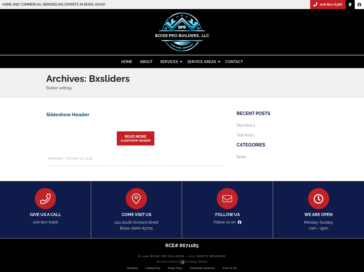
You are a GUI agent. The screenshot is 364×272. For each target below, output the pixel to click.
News (241, 157)
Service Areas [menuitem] (201, 62)
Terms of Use (229, 268)
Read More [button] (135, 138)
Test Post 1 (246, 135)
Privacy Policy (175, 268)
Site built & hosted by (182, 261)
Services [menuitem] (169, 62)
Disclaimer (132, 268)
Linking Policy (153, 268)
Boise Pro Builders (167, 256)
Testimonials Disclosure (202, 268)
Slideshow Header (67, 114)
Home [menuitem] (126, 62)
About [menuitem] (146, 62)
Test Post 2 (246, 125)
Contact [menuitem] (234, 62)
